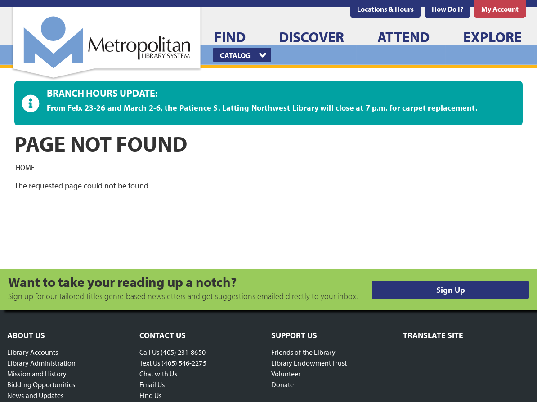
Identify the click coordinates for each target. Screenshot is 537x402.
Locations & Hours (385, 8)
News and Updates (35, 395)
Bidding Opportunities (41, 384)
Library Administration (41, 362)
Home (25, 166)
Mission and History (37, 373)
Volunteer (286, 373)
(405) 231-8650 (183, 352)
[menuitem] (385, 9)
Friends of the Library (303, 352)
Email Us (152, 384)
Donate (282, 384)
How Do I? (447, 8)
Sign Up (450, 290)
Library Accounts (32, 352)
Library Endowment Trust (309, 362)
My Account (500, 8)
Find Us (150, 395)
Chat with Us (158, 373)
